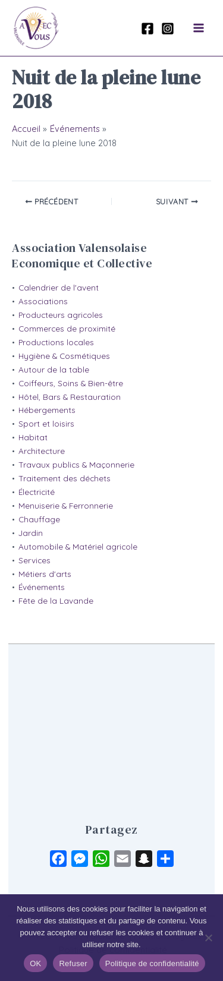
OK (35, 963)
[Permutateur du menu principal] (198, 27)
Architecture (41, 451)
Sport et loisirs (46, 423)
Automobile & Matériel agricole (77, 546)
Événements (41, 587)
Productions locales (56, 342)
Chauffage (39, 519)
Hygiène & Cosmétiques (64, 356)
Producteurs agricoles (60, 315)
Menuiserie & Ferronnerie (65, 505)
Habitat (33, 437)
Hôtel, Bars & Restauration (69, 397)
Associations (43, 301)
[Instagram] (167, 28)
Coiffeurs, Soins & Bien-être (70, 383)
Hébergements (47, 410)
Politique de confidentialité (152, 963)
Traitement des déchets (64, 478)
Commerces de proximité (66, 328)
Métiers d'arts (44, 574)
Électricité (36, 492)
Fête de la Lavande (55, 600)
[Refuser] (208, 938)
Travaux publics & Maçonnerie (76, 464)
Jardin (30, 533)
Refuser (73, 963)
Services (34, 560)
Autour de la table (53, 369)
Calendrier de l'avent (58, 287)
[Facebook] (147, 28)
